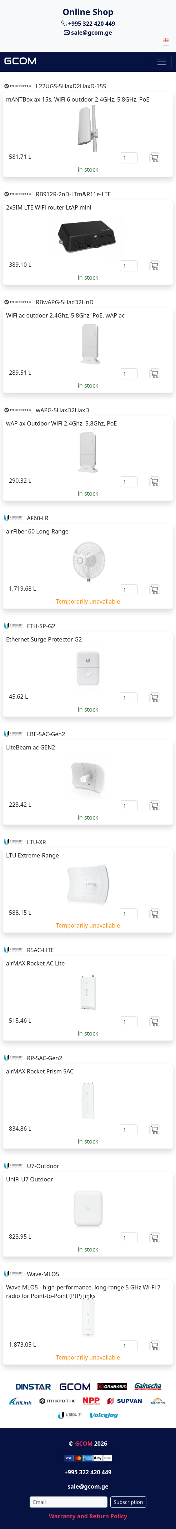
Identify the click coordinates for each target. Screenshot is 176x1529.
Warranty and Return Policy (88, 1516)
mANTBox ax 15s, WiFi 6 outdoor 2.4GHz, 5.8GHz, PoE (77, 99)
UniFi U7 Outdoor (29, 1179)
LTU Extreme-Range (32, 855)
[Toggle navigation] (162, 62)
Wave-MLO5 (43, 1274)
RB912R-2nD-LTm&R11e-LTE (73, 194)
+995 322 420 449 (88, 23)
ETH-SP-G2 (41, 626)
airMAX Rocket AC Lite (35, 963)
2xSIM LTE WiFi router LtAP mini (48, 207)
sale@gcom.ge (88, 32)
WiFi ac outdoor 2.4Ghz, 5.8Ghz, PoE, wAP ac (65, 315)
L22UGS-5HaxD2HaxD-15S (71, 86)
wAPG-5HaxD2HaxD (63, 410)
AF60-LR (37, 518)
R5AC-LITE (40, 950)
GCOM (83, 1443)
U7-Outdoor (43, 1166)
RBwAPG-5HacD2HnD (65, 302)
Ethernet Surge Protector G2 (44, 639)
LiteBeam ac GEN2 (30, 747)
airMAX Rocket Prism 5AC (40, 1071)
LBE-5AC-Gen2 (46, 734)
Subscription (128, 1502)
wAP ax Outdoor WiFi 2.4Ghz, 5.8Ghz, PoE (61, 423)
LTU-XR (36, 842)
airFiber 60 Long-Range (37, 531)
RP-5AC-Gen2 (44, 1058)
